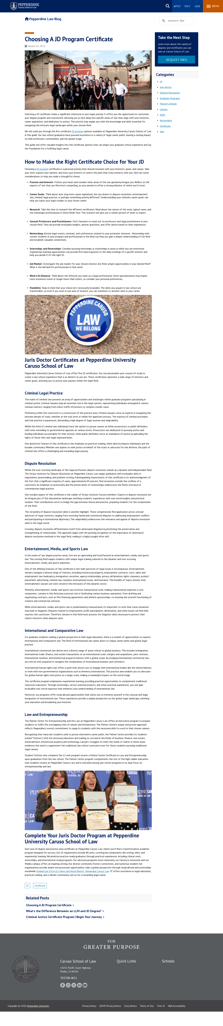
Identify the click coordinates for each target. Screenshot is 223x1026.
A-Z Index (122, 1002)
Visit (187, 6)
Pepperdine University (38, 1020)
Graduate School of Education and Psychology (186, 983)
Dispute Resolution (170, 92)
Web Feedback (124, 1007)
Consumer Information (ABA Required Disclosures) (131, 995)
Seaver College (169, 967)
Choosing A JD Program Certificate (49, 905)
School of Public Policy (174, 991)
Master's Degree (168, 103)
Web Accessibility (176, 1020)
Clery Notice (130, 1020)
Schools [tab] (168, 961)
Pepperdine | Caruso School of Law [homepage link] (24, 4)
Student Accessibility (127, 972)
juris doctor (166, 87)
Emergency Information (129, 977)
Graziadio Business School (175, 977)
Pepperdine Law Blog (43, 19)
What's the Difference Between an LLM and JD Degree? (63, 911)
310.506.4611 (68, 978)
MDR (162, 114)
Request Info (176, 60)
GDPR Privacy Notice (110, 1020)
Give (197, 6)
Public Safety (124, 967)
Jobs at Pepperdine (126, 983)
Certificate (40, 885)
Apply (177, 6)
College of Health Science (175, 997)
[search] (176, 21)
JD (27, 885)
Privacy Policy (89, 1020)
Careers (164, 109)
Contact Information (128, 988)
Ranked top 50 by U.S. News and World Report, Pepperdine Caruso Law (73, 871)
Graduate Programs (170, 98)
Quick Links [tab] (126, 961)
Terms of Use (147, 1020)
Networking (166, 120)
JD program (77, 131)
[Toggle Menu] (213, 6)
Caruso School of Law (173, 972)
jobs (162, 131)
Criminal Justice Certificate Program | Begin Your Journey (64, 917)
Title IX (161, 1020)
